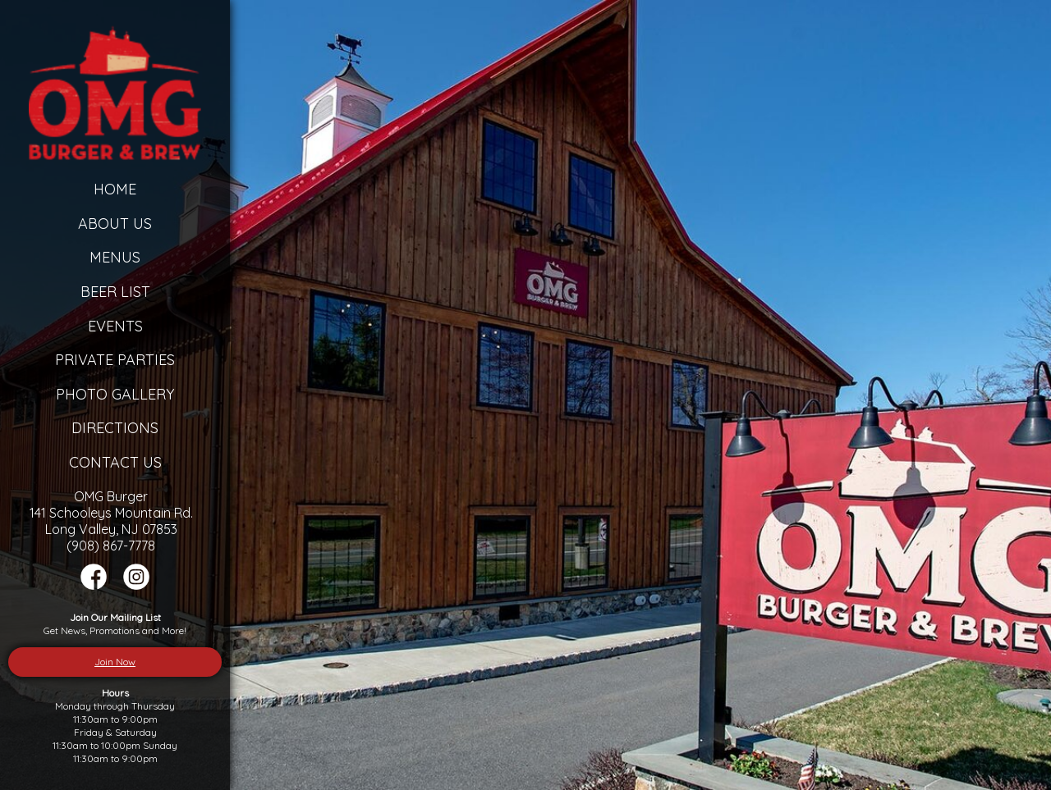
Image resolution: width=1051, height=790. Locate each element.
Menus (114, 257)
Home (115, 189)
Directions (114, 427)
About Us (115, 223)
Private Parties (115, 359)
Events (115, 326)
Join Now (114, 661)
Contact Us (115, 462)
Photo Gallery (115, 394)
